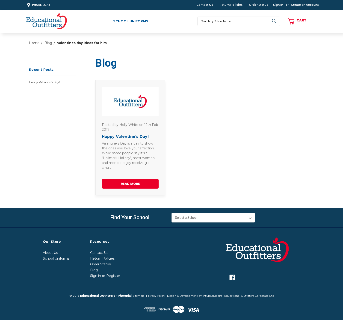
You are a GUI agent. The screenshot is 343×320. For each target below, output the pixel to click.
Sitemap (138, 295)
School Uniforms (130, 21)
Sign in (95, 276)
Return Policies (230, 4)
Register (113, 276)
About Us (50, 253)
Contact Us (204, 4)
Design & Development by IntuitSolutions (194, 295)
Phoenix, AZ (38, 5)
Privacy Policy (155, 295)
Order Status (258, 4)
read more (130, 183)
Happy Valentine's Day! (44, 82)
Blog (94, 270)
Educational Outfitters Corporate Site (249, 295)
